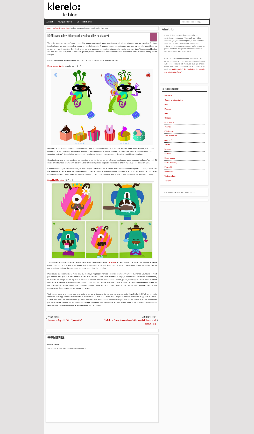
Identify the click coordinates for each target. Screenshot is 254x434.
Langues (167, 149)
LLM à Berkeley (170, 163)
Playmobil (168, 167)
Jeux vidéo (168, 140)
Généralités (169, 122)
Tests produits (170, 176)
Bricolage (168, 95)
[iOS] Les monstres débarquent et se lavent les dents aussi (78, 35)
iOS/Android (169, 131)
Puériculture (169, 172)
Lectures (167, 154)
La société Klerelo (84, 22)
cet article (112, 262)
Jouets (167, 145)
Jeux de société (170, 136)
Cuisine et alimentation (173, 100)
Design (167, 104)
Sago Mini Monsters (55, 180)
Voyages (167, 181)
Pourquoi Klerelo (65, 22)
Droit (166, 113)
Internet (167, 127)
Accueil (49, 22)
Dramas (167, 109)
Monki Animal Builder (56, 66)
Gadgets (167, 118)
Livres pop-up (169, 158)
